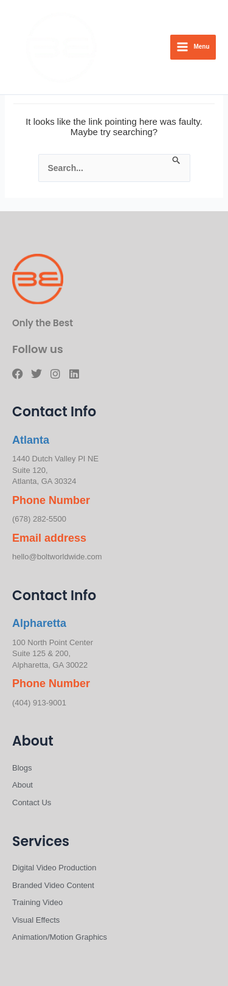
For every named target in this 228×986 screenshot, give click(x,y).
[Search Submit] (176, 160)
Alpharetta (39, 623)
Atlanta (30, 440)
